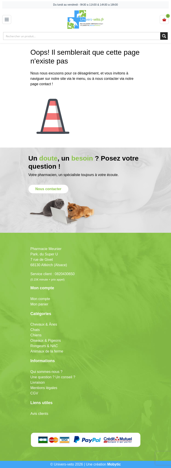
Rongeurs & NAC (44, 346)
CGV (34, 393)
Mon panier (39, 304)
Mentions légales (43, 388)
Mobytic (114, 464)
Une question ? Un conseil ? (52, 377)
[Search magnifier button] (164, 36)
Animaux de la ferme (46, 351)
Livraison (37, 382)
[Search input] (82, 36)
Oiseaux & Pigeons (45, 340)
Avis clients (39, 414)
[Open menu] (6, 19)
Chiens (36, 335)
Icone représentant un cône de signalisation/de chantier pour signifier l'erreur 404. (52, 112)
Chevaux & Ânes (43, 324)
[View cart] (164, 19)
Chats (35, 330)
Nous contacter (48, 189)
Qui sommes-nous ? (46, 372)
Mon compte (40, 299)
